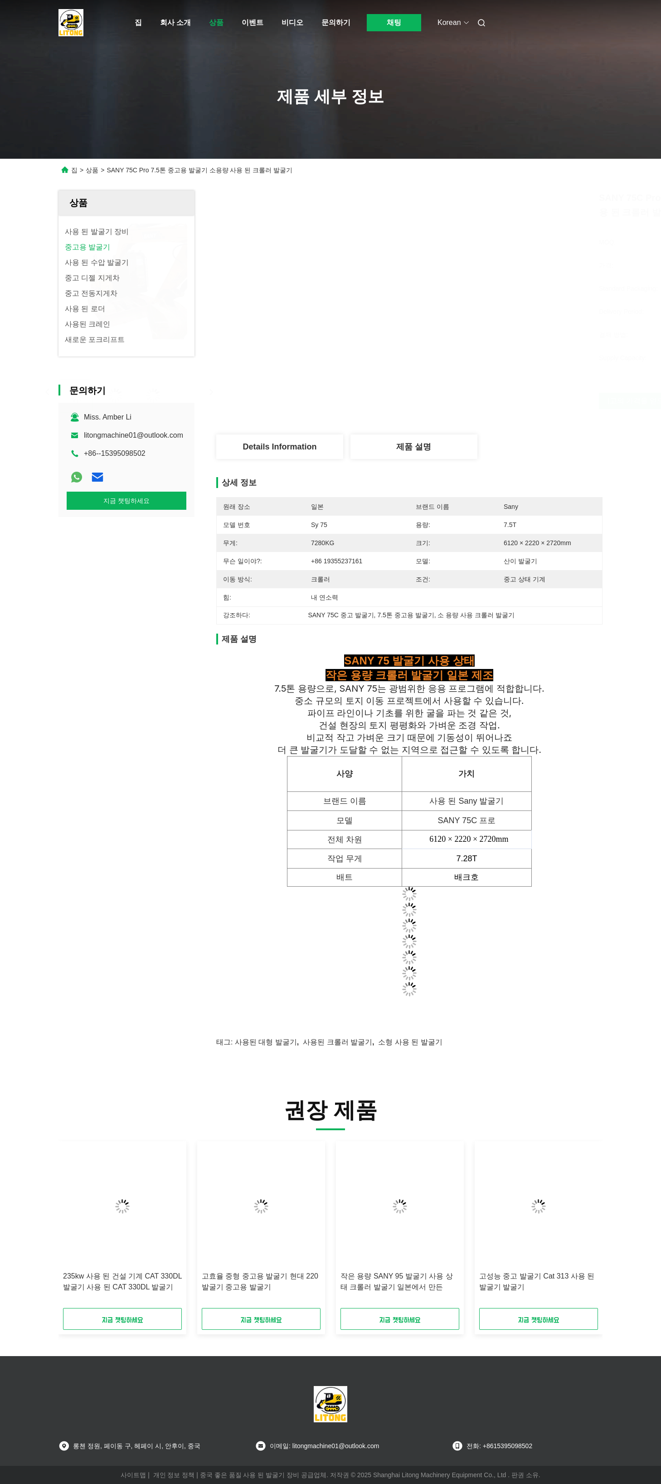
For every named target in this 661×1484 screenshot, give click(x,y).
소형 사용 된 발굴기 (410, 1042)
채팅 (394, 22)
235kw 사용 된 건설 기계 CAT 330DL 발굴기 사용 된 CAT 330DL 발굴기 (122, 1281)
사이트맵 (133, 1475)
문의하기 (335, 22)
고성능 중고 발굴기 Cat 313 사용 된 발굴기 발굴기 (536, 1281)
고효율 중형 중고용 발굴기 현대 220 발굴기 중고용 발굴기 (260, 1281)
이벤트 (252, 22)
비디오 (292, 22)
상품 (216, 22)
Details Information (279, 446)
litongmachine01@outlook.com (133, 435)
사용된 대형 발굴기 (266, 1042)
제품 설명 (413, 446)
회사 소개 (175, 22)
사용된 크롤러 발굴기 (337, 1042)
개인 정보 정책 (174, 1475)
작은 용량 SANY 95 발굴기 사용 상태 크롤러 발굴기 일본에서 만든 (396, 1281)
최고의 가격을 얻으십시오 (460, 401)
